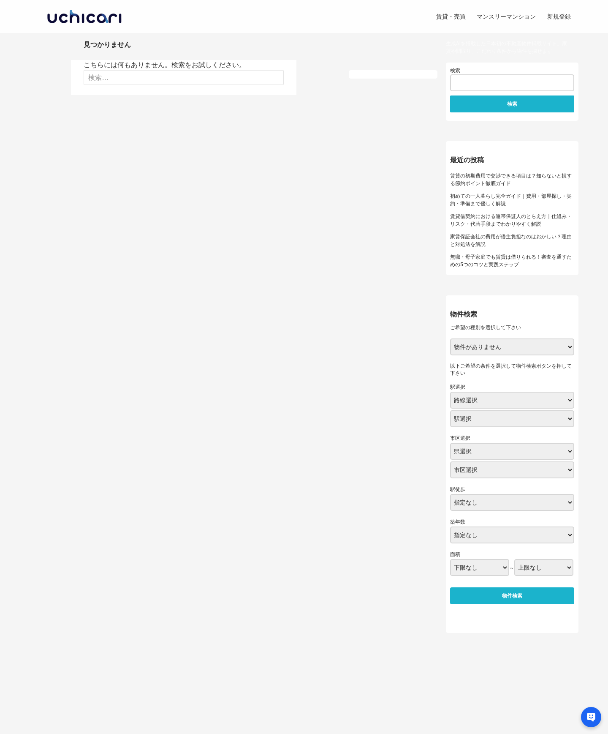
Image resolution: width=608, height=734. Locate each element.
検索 (455, 71)
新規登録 (559, 16)
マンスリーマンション (506, 16)
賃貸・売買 (451, 16)
